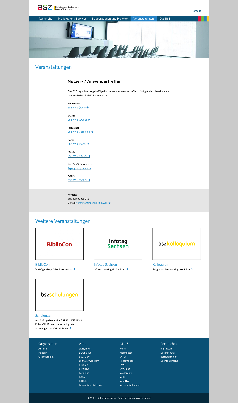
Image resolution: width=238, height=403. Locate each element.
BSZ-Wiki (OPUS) (77, 180)
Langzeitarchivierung (90, 384)
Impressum (166, 348)
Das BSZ (164, 18)
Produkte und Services (72, 18)
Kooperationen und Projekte (110, 18)
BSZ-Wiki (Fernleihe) (79, 131)
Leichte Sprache (169, 360)
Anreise (42, 348)
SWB (122, 364)
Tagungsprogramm (78, 168)
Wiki (122, 376)
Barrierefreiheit (168, 356)
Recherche (45, 18)
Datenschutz (167, 352)
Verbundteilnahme (130, 384)
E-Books (83, 364)
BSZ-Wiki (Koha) (77, 143)
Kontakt (196, 10)
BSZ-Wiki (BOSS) (77, 119)
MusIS (123, 348)
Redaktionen (127, 360)
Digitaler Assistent (89, 360)
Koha (82, 376)
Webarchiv (126, 372)
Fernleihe (84, 372)
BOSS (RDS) (85, 352)
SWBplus (125, 368)
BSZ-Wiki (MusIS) (77, 155)
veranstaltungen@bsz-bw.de (91, 202)
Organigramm (46, 356)
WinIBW (124, 380)
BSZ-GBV (84, 356)
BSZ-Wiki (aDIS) (76, 107)
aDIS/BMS (85, 348)
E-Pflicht (84, 368)
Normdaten (126, 352)
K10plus (83, 380)
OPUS (123, 356)
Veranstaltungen (143, 18)
